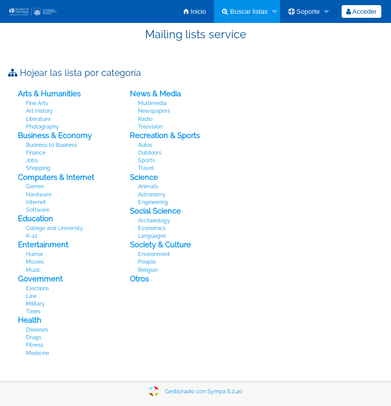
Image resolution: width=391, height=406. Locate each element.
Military (35, 303)
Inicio (195, 11)
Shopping (38, 168)
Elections (37, 288)
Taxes (33, 311)
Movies (35, 262)
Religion (148, 270)
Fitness (34, 345)
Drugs (33, 337)
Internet (36, 202)
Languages (152, 236)
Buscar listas (244, 11)
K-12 (32, 236)
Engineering (153, 202)
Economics (151, 228)
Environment (154, 254)
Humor (34, 254)
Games (35, 186)
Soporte (304, 11)
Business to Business (51, 145)
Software (37, 210)
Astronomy (151, 194)
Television (150, 126)
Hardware (38, 194)
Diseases (37, 329)
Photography (42, 126)
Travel (146, 168)
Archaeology (154, 220)
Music (33, 270)
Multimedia (152, 103)
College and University (54, 228)
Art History (39, 111)
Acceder (361, 11)
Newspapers (154, 111)
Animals (148, 186)
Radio (145, 119)
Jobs (32, 160)
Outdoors (149, 152)
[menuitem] (195, 11)
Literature (38, 119)
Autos (145, 145)
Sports (146, 160)
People (147, 262)
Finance (35, 152)
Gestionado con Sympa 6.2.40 (203, 391)
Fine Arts (37, 103)
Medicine (37, 353)
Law (31, 296)
